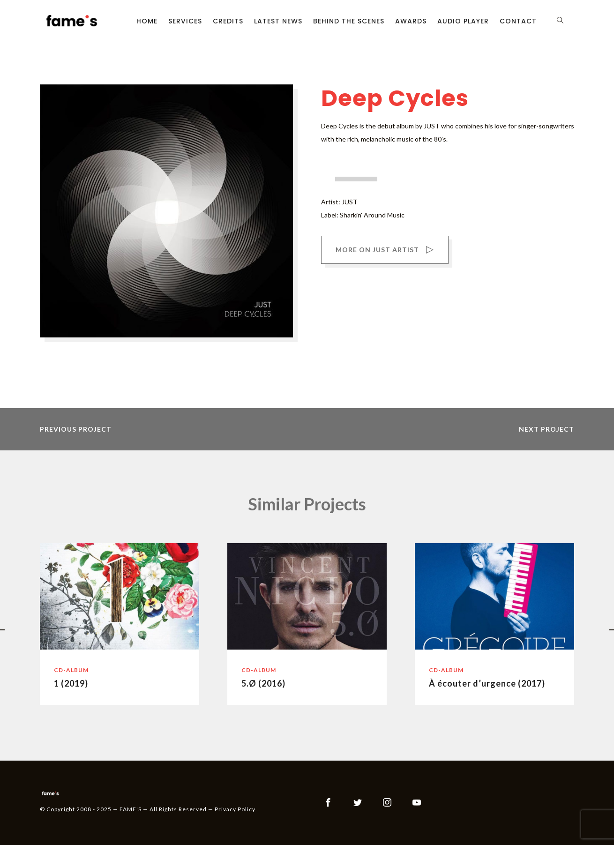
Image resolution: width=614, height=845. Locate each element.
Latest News (278, 21)
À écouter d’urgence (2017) (487, 683)
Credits (228, 21)
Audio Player (463, 21)
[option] (119, 624)
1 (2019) (71, 683)
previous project (76, 429)
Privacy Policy (235, 809)
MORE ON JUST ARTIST (385, 250)
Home (146, 21)
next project (546, 429)
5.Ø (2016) (263, 683)
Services (185, 21)
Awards (411, 21)
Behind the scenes (348, 21)
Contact (518, 21)
